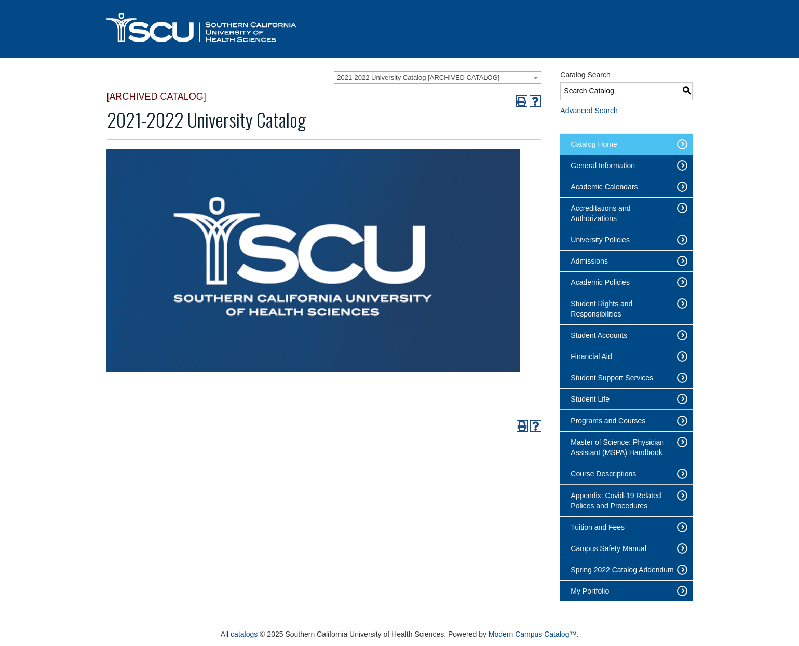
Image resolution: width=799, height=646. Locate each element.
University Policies (600, 240)
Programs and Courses (608, 421)
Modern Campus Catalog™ (533, 634)
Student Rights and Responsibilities (601, 308)
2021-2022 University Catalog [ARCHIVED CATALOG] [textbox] (418, 77)
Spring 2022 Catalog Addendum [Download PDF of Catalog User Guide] (622, 570)
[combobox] (437, 77)
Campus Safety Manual (608, 548)
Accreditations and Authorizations (600, 213)
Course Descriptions (603, 474)
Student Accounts (599, 335)
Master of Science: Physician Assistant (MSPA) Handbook (617, 447)
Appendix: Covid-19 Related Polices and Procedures (616, 500)
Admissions (589, 261)
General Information (603, 165)
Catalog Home (594, 144)
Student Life (590, 399)
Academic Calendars (604, 187)
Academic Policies (600, 282)
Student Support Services (612, 378)
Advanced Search (589, 110)
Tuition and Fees (598, 527)
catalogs (244, 634)
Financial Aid (591, 356)
